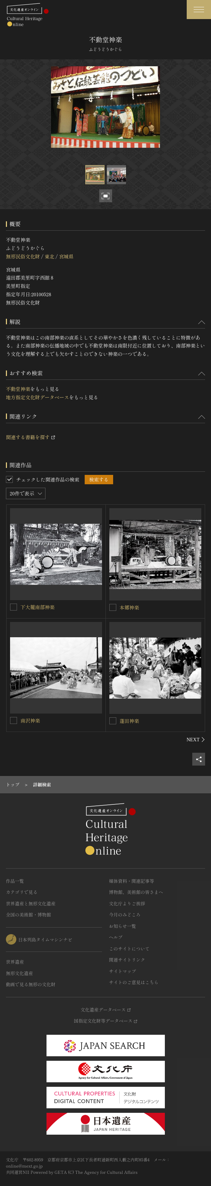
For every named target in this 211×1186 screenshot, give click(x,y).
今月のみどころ (125, 914)
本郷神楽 (129, 607)
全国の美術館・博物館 (28, 914)
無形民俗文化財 (23, 256)
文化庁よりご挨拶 (127, 903)
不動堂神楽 (18, 388)
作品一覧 (15, 881)
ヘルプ (116, 937)
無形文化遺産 (19, 973)
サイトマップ (122, 971)
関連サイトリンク (127, 959)
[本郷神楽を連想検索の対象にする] (112, 607)
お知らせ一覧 (122, 926)
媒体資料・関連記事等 (131, 881)
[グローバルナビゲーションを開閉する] (199, 9)
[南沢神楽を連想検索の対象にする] (13, 720)
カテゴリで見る (21, 892)
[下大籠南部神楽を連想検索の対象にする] (13, 607)
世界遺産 (15, 961)
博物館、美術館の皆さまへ (136, 892)
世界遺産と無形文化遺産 (31, 903)
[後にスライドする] (196, 739)
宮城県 (66, 256)
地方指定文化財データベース (37, 397)
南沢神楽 (30, 720)
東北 (49, 256)
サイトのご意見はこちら (134, 982)
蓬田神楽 (129, 720)
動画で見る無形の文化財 (31, 984)
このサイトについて (129, 948)
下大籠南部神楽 (37, 607)
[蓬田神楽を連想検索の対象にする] (112, 720)
